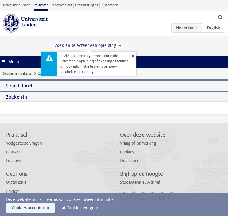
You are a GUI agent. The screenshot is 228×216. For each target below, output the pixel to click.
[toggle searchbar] (220, 17)
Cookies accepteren (30, 208)
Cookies (127, 152)
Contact (13, 152)
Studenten (41, 5)
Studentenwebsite (17, 73)
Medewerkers (62, 5)
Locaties (13, 161)
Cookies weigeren (83, 208)
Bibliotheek (109, 5)
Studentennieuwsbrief (140, 182)
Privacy (12, 191)
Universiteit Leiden (16, 5)
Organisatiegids (86, 5)
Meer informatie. (99, 199)
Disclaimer (129, 161)
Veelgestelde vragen (24, 143)
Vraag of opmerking (138, 143)
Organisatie (16, 182)
